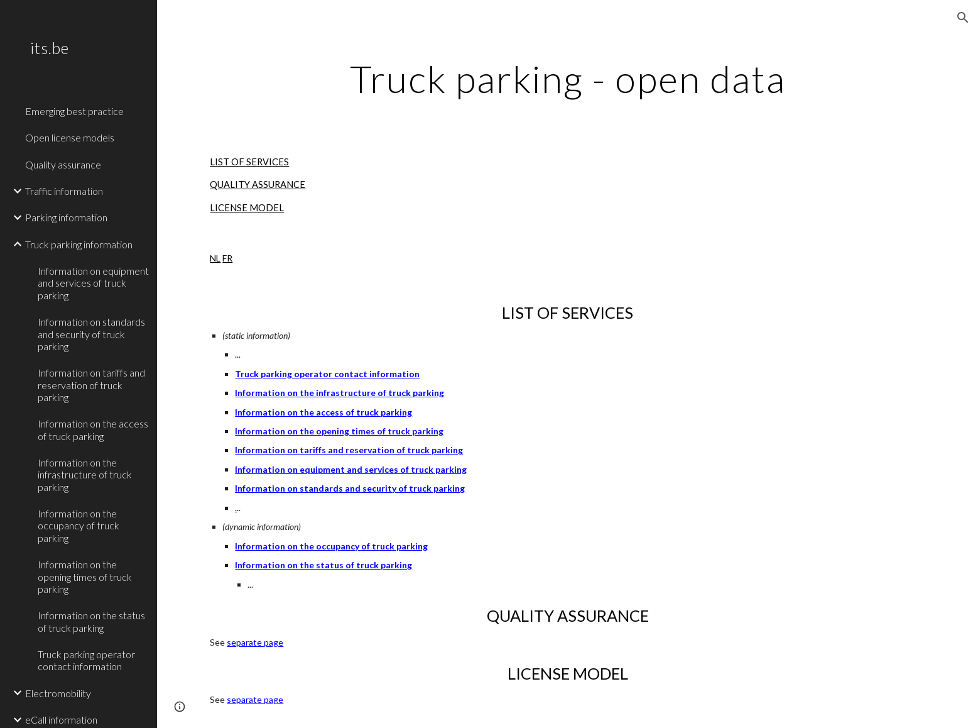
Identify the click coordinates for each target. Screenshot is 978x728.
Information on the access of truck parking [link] (93, 429)
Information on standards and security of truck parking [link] (91, 334)
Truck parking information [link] (79, 244)
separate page (255, 642)
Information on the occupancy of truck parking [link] (78, 525)
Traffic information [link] (64, 191)
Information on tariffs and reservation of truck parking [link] (91, 385)
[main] (567, 78)
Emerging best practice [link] (74, 111)
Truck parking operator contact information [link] (86, 660)
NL (215, 258)
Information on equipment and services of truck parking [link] (93, 283)
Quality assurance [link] (63, 164)
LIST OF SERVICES (249, 162)
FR (227, 258)
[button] (963, 18)
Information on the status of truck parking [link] (91, 621)
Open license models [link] (69, 137)
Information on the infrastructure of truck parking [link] (85, 474)
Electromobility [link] (58, 693)
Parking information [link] (66, 217)
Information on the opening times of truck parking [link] (85, 576)
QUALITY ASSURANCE (257, 184)
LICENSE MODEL (247, 207)
